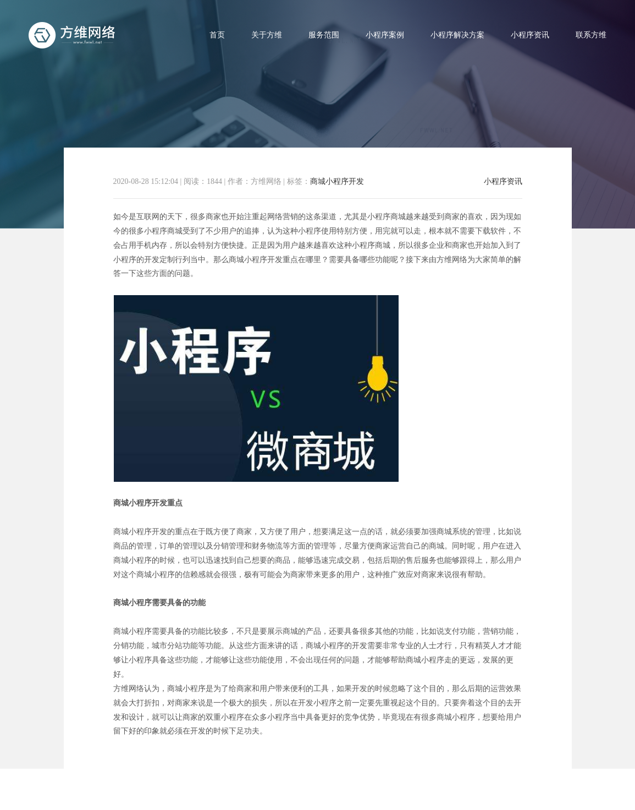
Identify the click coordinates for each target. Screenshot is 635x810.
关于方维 (266, 35)
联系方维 (591, 35)
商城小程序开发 (337, 181)
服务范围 (323, 35)
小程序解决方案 (457, 35)
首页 (217, 35)
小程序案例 (385, 35)
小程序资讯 (530, 35)
